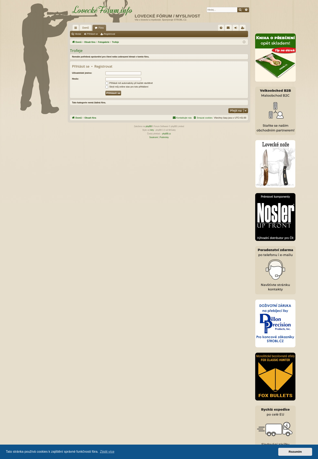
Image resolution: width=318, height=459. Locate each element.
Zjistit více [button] (107, 451)
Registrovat (109, 34)
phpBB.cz (166, 134)
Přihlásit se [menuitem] (236, 28)
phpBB (149, 126)
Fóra (101, 27)
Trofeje (76, 50)
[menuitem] (221, 28)
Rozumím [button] (295, 451)
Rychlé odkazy (76, 28)
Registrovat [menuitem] (243, 28)
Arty (152, 130)
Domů (85, 27)
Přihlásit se (92, 34)
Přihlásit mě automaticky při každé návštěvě (129, 83)
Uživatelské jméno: (82, 73)
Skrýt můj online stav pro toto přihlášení (126, 86)
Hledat (78, 34)
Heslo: (75, 79)
